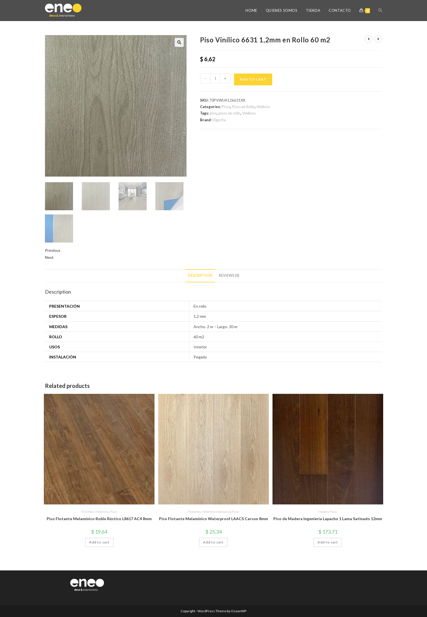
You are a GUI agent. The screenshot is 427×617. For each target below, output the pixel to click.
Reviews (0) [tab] (229, 275)
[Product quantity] (215, 78)
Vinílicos (263, 106)
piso (213, 113)
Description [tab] (200, 275)
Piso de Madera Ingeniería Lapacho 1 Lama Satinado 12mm (327, 518)
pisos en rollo (229, 113)
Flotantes (87, 511)
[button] (179, 42)
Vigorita (219, 120)
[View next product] (378, 39)
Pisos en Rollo (243, 106)
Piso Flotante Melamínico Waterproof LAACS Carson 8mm (213, 518)
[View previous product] (369, 39)
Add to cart (253, 79)
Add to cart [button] (99, 542)
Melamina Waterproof (216, 511)
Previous (52, 250)
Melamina (102, 511)
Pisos (226, 106)
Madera (323, 511)
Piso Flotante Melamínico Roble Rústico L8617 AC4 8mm (99, 518)
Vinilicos (249, 113)
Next (49, 257)
